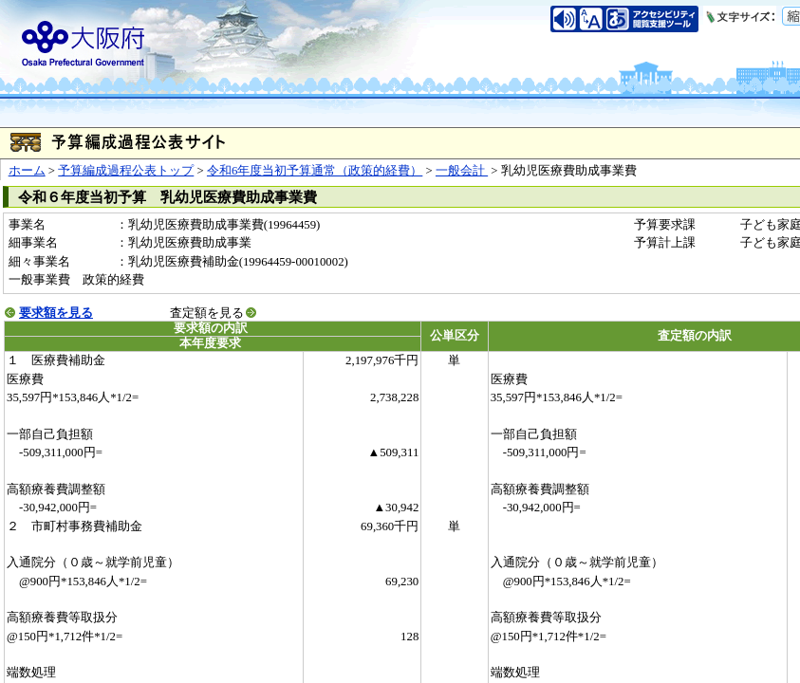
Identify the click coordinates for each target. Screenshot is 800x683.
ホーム (27, 170)
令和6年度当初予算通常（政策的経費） (314, 170)
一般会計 (462, 170)
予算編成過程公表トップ (126, 170)
